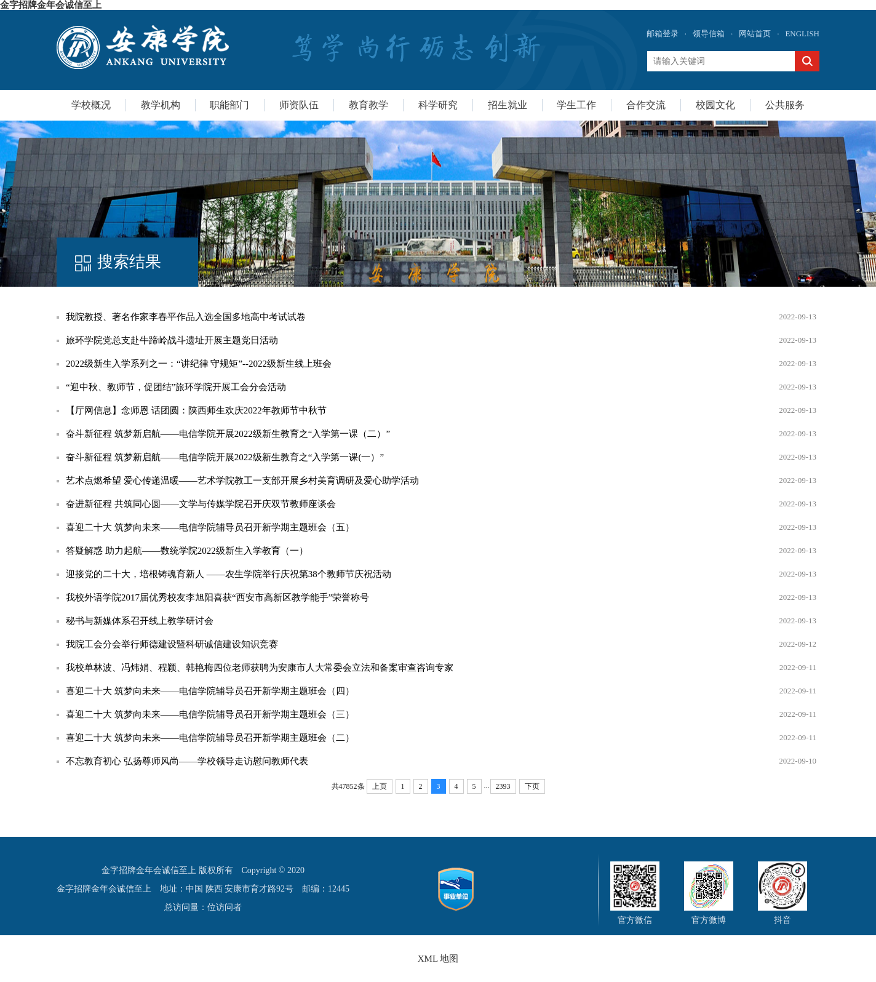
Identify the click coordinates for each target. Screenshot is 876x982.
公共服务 (785, 105)
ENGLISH (802, 33)
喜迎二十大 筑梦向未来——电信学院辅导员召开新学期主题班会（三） (210, 714)
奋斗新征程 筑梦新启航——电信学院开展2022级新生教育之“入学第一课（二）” (228, 434)
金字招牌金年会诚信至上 (51, 5)
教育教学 (368, 105)
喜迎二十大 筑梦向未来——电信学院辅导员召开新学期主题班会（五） (210, 527)
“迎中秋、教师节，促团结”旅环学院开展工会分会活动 (176, 387)
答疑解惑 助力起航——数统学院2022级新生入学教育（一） (187, 551)
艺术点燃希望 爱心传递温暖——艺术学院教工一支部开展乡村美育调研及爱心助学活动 (242, 480)
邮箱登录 (663, 33)
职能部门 (229, 105)
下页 (532, 786)
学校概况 (91, 105)
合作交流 (646, 105)
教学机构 (160, 105)
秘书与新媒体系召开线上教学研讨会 (139, 621)
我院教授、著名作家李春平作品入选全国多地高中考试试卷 (186, 317)
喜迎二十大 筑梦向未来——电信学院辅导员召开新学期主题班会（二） (210, 738)
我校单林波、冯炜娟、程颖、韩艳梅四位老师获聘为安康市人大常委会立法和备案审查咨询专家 (259, 668)
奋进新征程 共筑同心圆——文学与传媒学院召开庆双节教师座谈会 (201, 504)
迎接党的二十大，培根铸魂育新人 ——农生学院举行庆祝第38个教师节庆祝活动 (228, 574)
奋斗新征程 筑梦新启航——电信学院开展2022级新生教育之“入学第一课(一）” (225, 457)
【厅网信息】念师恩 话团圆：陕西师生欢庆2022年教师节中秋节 (196, 410)
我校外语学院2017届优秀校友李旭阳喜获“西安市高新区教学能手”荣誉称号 (217, 597)
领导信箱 (709, 33)
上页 (379, 786)
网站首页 (755, 33)
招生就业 (507, 105)
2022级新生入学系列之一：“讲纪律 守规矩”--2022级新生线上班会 (199, 364)
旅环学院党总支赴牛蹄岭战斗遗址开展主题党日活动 (172, 340)
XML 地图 (438, 959)
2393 (503, 786)
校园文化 (715, 105)
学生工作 (576, 105)
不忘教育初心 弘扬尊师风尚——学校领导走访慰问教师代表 (187, 761)
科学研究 (438, 105)
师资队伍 (299, 105)
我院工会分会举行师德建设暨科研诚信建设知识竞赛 (172, 644)
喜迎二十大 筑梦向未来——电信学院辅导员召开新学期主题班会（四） (210, 691)
